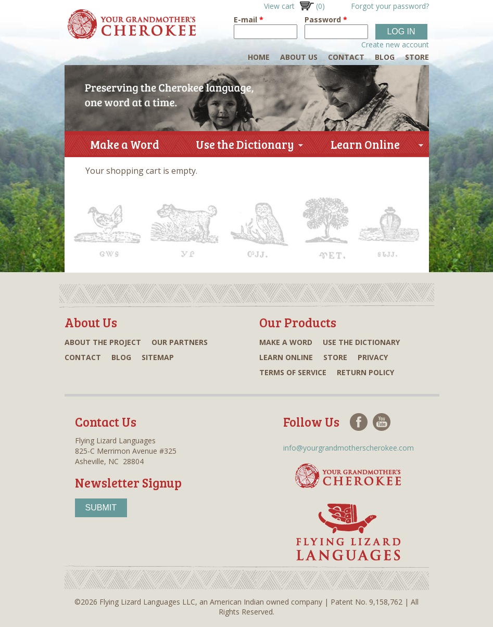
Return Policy (365, 372)
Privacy (373, 357)
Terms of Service (292, 372)
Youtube (381, 422)
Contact (346, 57)
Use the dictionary (361, 342)
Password (326, 19)
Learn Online (365, 146)
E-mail (248, 19)
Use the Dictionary (245, 146)
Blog (385, 57)
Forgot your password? (390, 6)
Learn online (286, 357)
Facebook (359, 422)
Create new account (395, 44)
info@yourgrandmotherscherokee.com (348, 448)
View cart (294, 6)
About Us (299, 57)
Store (417, 57)
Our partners (179, 342)
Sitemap (158, 357)
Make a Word (124, 144)
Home (259, 57)
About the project (103, 342)
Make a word (285, 342)
